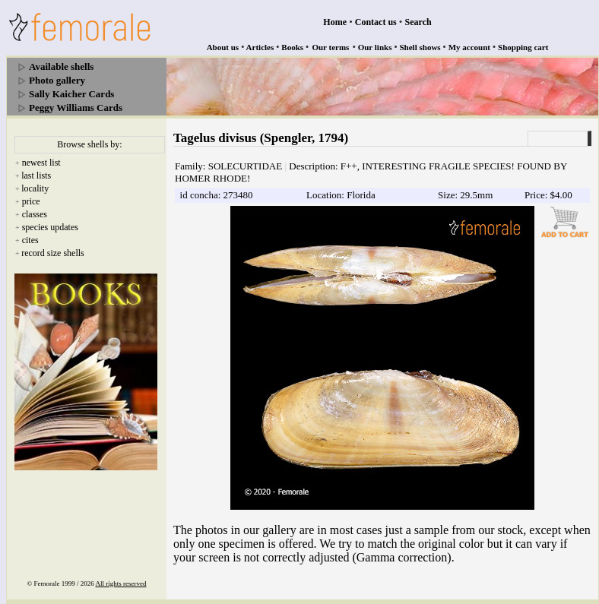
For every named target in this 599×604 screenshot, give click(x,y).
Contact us (376, 22)
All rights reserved (121, 583)
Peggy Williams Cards (75, 107)
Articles (260, 47)
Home (335, 22)
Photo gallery (57, 80)
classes (34, 214)
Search (418, 22)
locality (35, 188)
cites (30, 240)
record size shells (52, 253)
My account (469, 47)
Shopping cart (523, 47)
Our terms (330, 47)
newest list (41, 162)
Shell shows (420, 47)
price (31, 201)
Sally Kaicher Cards (71, 94)
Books (292, 47)
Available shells (61, 66)
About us (223, 47)
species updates (50, 227)
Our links (375, 47)
